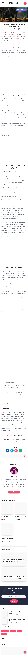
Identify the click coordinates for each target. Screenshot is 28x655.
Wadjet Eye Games (18, 38)
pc (18, 441)
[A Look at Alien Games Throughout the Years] (4, 621)
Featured (11, 435)
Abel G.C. (13, 476)
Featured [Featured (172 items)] (13, 631)
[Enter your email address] (13, 596)
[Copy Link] (14, 456)
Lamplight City (13, 441)
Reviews (20, 435)
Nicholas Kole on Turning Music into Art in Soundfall (7, 539)
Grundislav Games (9, 34)
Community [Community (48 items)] (5, 631)
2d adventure (11, 439)
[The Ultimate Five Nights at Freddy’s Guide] (4, 614)
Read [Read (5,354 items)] (19, 631)
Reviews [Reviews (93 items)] (4, 634)
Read (15, 435)
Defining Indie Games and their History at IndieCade (20, 518)
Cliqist (14, 3)
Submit (14, 601)
